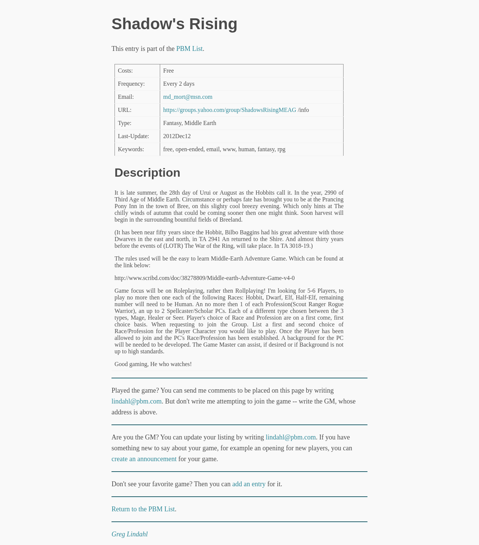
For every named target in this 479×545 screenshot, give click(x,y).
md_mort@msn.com (188, 97)
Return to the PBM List (143, 509)
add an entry (249, 484)
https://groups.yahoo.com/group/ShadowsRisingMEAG (229, 110)
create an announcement (144, 459)
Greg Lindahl (130, 534)
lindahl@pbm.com (137, 401)
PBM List (189, 48)
